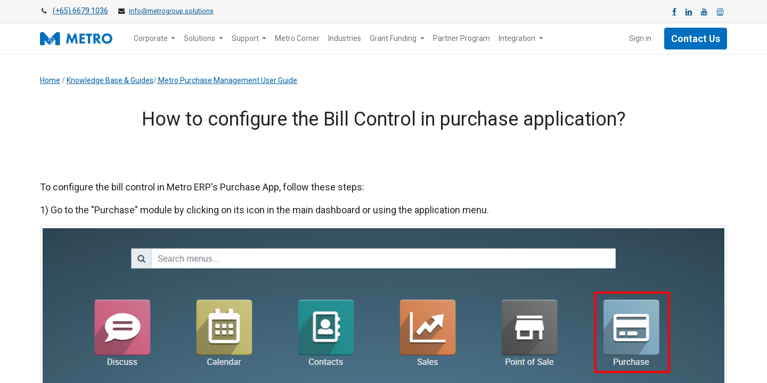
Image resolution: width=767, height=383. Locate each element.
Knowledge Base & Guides (110, 80)
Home (50, 80)
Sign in (640, 38)
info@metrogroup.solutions (171, 11)
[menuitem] (297, 38)
